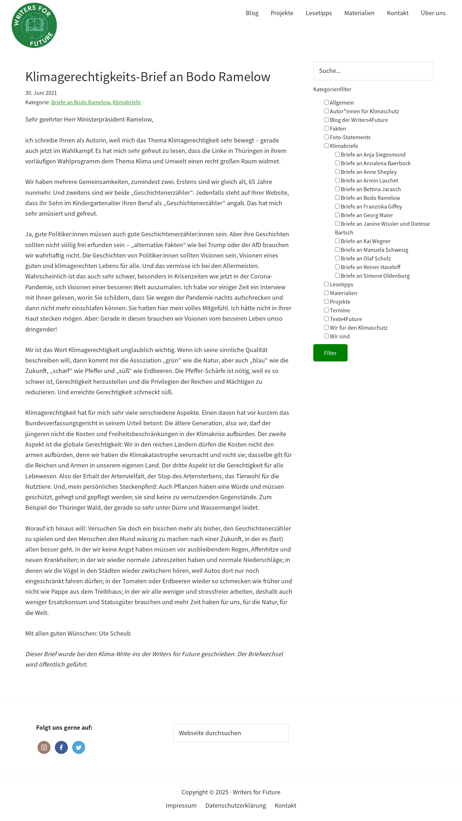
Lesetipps (338, 284)
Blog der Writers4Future (356, 119)
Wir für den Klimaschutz (356, 327)
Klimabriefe (127, 102)
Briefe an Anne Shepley (366, 171)
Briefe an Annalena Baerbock (373, 163)
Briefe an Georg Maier (364, 215)
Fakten (335, 128)
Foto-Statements (347, 137)
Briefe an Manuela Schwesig (371, 249)
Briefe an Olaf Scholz (363, 258)
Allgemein (339, 102)
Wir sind (337, 336)
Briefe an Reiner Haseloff (367, 267)
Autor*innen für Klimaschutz (361, 111)
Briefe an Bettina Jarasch (368, 189)
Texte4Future (343, 318)
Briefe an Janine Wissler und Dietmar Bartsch (382, 228)
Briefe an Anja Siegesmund (370, 154)
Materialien (340, 293)
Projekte (337, 301)
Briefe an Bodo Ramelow (80, 102)
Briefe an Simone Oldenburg (372, 275)
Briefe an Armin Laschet (366, 180)
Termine (337, 310)
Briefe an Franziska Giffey (368, 206)
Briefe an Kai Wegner (363, 241)
